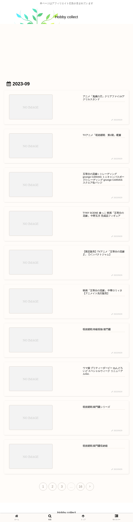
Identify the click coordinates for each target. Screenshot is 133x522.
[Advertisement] (66, 52)
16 (80, 486)
